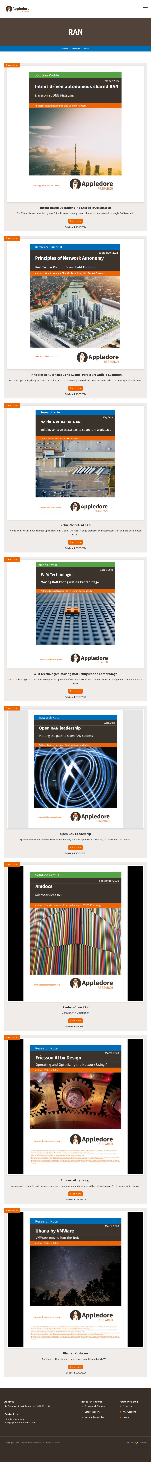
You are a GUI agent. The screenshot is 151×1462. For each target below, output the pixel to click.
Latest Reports (92, 1411)
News (126, 1417)
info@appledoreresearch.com (20, 1422)
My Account (129, 1411)
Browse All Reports (94, 1406)
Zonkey (141, 1442)
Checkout (128, 1406)
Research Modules (94, 1417)
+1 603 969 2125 (14, 1418)
